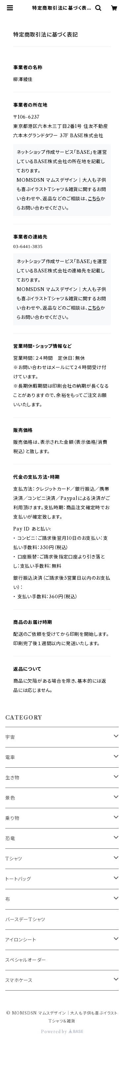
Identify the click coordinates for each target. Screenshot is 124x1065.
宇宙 (10, 737)
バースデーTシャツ (25, 919)
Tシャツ (13, 859)
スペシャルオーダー (25, 960)
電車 (10, 757)
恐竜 (10, 838)
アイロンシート (20, 940)
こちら (94, 199)
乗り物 (12, 818)
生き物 (12, 778)
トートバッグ (18, 879)
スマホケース (19, 980)
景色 (10, 798)
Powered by (62, 1031)
